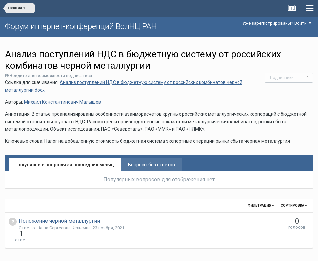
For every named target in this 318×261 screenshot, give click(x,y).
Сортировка (294, 205)
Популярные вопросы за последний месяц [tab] (64, 164)
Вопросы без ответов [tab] (151, 164)
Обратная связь (169, 251)
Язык (138, 251)
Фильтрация (261, 205)
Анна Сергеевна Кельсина (64, 227)
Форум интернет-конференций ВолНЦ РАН (81, 26)
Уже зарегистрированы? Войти (276, 23)
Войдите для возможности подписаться (51, 75)
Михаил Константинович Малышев (62, 102)
